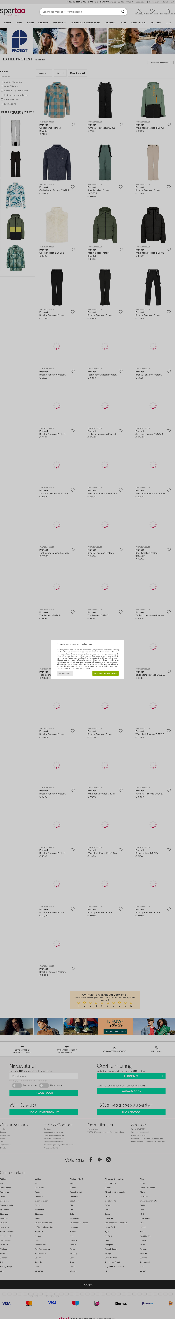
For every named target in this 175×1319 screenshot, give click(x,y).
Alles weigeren (64, 673)
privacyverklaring (80, 668)
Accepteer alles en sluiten (105, 673)
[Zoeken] (123, 11)
